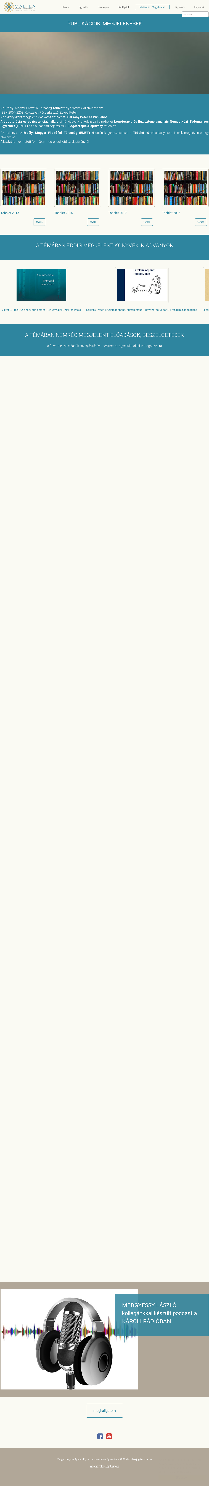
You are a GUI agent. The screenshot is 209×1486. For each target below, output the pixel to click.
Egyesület (83, 7)
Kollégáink (123, 7)
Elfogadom (179, 1477)
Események (103, 7)
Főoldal (65, 7)
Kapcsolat (199, 7)
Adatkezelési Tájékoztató (104, 1466)
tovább (39, 222)
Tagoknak (180, 7)
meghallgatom (104, 1411)
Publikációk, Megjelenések (152, 7)
